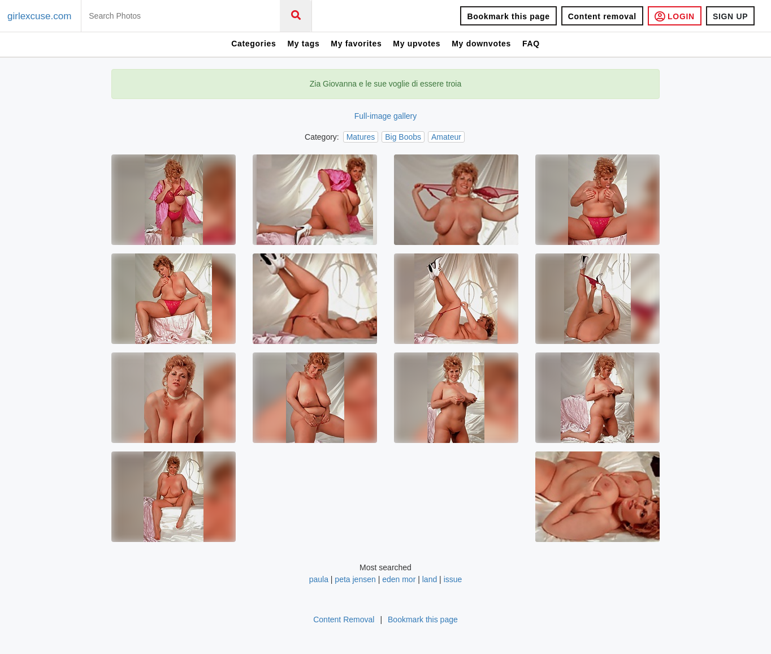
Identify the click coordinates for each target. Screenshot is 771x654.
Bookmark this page (508, 16)
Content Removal (343, 619)
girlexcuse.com (39, 16)
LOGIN (675, 16)
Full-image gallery (385, 116)
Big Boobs (403, 136)
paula (318, 579)
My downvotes (481, 43)
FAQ (531, 43)
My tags (303, 43)
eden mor (398, 579)
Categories (253, 43)
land (429, 579)
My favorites (356, 43)
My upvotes (416, 43)
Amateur (446, 136)
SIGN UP (730, 16)
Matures (360, 136)
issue (453, 579)
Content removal (602, 16)
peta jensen (355, 579)
